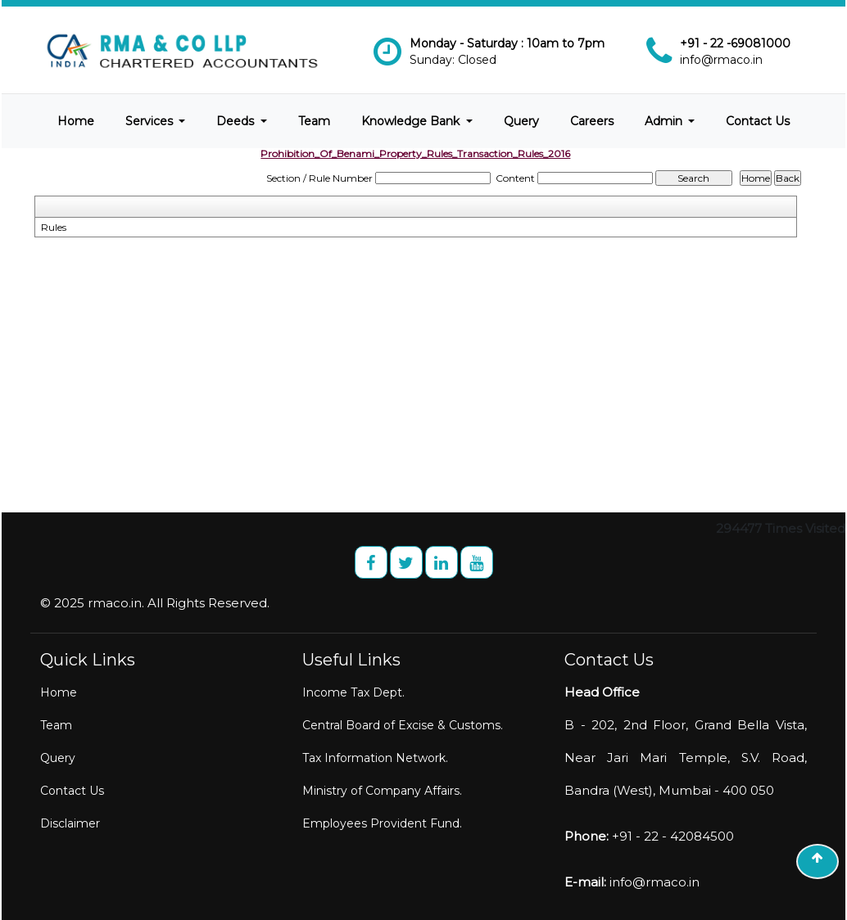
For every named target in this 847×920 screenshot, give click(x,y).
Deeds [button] (236, 121)
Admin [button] (665, 121)
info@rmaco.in (721, 59)
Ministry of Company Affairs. (382, 790)
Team (314, 121)
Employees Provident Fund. (382, 823)
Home (75, 121)
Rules (53, 227)
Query (521, 121)
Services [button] (150, 121)
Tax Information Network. (375, 758)
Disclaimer (70, 823)
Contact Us (758, 121)
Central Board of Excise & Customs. (402, 725)
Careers (592, 121)
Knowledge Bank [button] (412, 121)
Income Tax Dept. (353, 692)
